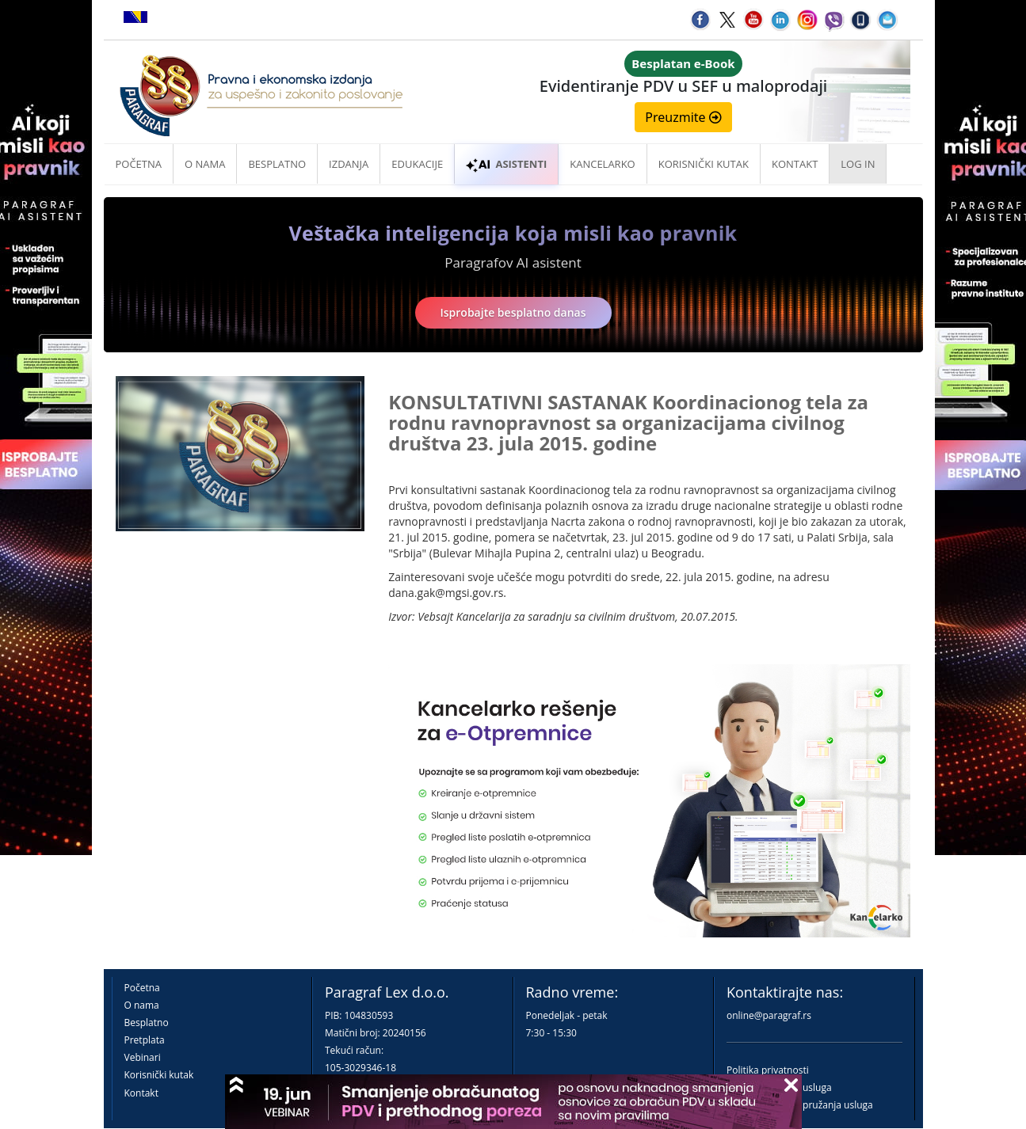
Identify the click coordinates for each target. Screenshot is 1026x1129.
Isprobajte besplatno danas (513, 312)
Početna (139, 164)
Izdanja (348, 164)
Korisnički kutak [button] (703, 164)
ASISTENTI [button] (506, 164)
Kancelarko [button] (602, 164)
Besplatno (277, 164)
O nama (205, 164)
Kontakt (141, 1093)
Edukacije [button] (417, 164)
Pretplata (144, 1040)
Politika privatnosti (768, 1070)
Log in (858, 164)
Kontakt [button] (795, 164)
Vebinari (142, 1057)
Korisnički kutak (159, 1074)
